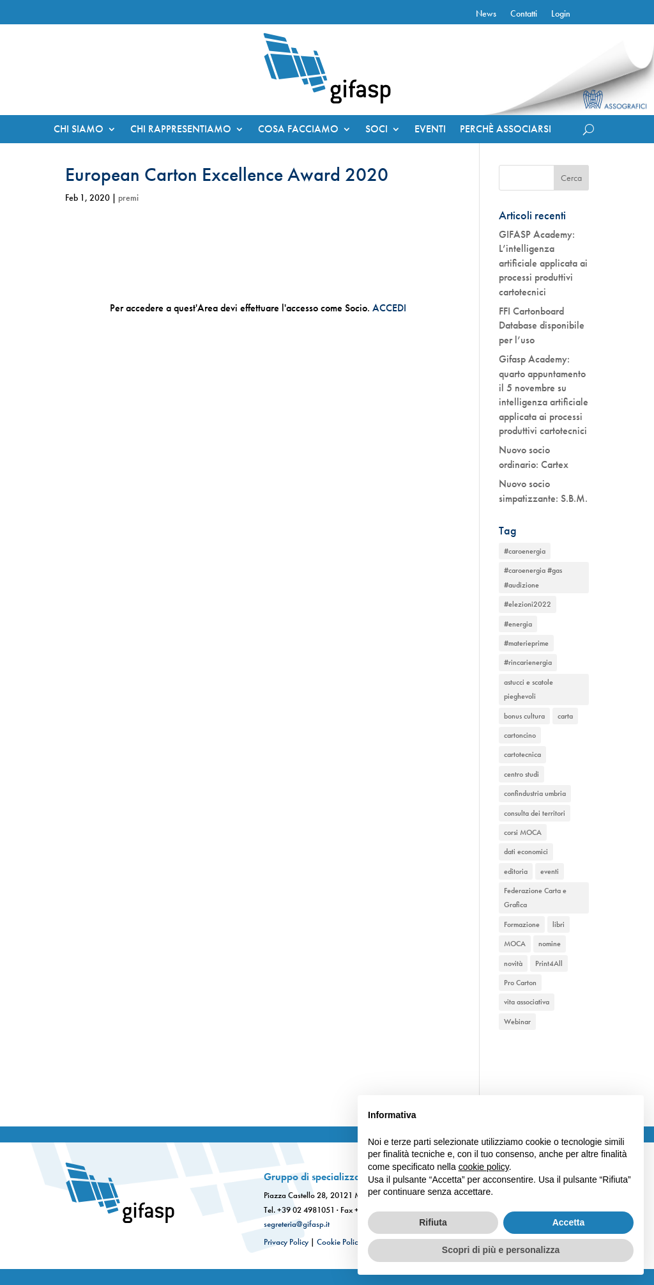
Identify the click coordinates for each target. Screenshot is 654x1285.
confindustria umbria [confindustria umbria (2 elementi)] (535, 793)
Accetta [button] (568, 1222)
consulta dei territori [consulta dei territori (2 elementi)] (534, 813)
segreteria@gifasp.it (297, 1224)
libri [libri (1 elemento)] (558, 924)
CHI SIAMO (78, 130)
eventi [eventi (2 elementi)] (549, 871)
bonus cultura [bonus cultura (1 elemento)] (524, 716)
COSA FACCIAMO (298, 130)
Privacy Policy (286, 1241)
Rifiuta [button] (433, 1222)
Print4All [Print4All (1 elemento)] (549, 963)
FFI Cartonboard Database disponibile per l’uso (541, 325)
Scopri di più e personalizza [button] (500, 1250)
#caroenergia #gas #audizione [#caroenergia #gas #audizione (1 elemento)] (533, 577)
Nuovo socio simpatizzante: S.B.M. (543, 490)
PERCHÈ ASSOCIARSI (505, 130)
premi (128, 197)
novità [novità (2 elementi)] (513, 963)
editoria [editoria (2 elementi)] (516, 871)
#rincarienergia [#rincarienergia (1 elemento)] (528, 662)
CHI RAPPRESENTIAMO (180, 130)
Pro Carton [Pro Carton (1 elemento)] (520, 982)
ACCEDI (389, 308)
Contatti (523, 14)
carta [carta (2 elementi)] (565, 716)
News (486, 14)
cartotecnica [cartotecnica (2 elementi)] (522, 754)
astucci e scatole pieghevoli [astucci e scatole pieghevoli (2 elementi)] (528, 689)
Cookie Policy (339, 1241)
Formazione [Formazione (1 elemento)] (522, 924)
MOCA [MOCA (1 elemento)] (515, 943)
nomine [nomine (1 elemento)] (549, 943)
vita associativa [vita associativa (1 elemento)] (526, 1002)
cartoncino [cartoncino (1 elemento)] (520, 735)
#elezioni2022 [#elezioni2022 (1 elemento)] (527, 604)
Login (560, 14)
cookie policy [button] (484, 1167)
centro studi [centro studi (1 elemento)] (521, 774)
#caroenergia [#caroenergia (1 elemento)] (524, 551)
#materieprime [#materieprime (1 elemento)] (526, 643)
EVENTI (430, 130)
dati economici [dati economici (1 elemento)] (526, 851)
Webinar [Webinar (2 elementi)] (517, 1021)
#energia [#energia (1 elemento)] (518, 624)
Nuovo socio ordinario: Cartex (533, 457)
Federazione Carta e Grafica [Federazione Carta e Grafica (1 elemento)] (535, 897)
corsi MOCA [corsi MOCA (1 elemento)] (523, 832)
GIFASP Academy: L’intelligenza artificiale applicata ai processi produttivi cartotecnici (543, 263)
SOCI (376, 130)
